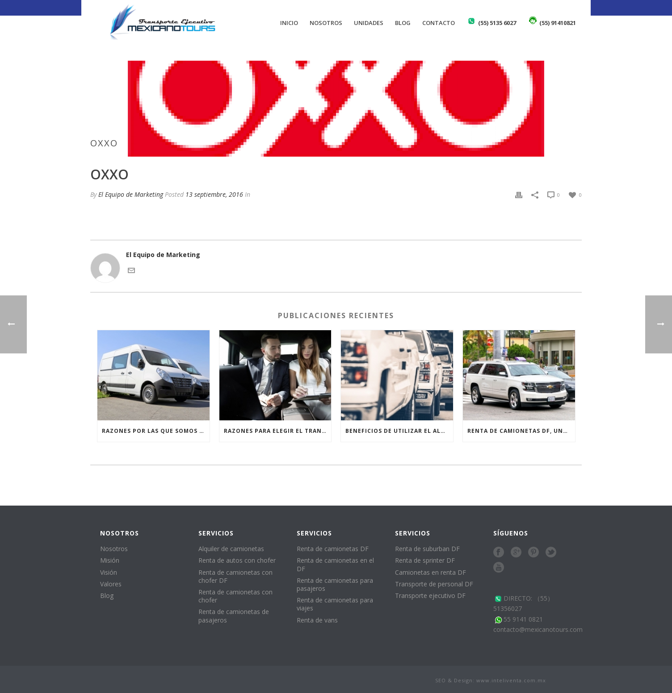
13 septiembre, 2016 (214, 194)
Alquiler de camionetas (231, 548)
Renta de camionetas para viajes (335, 604)
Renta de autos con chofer (237, 560)
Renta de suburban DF (427, 548)
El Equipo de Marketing (130, 194)
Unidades (368, 23)
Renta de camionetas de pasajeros (233, 615)
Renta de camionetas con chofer (235, 596)
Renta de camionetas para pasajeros (335, 584)
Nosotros (326, 23)
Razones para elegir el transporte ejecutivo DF (278, 431)
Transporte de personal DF (434, 584)
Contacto (438, 23)
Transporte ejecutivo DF (430, 595)
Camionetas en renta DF (430, 572)
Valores (111, 584)
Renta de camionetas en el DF (335, 564)
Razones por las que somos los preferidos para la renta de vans (156, 431)
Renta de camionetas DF (333, 548)
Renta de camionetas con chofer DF (235, 576)
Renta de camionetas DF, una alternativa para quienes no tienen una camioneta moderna (521, 431)
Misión (109, 560)
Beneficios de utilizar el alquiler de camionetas (399, 431)
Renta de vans (317, 620)
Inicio (289, 23)
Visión (108, 572)
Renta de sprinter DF (425, 560)
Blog (403, 23)
